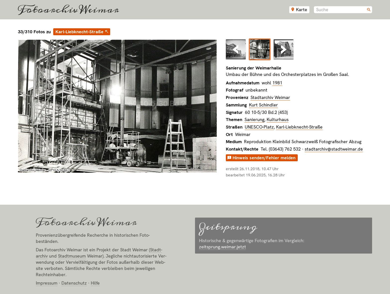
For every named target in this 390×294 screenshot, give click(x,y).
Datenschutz (74, 283)
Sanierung (254, 119)
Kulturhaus (278, 119)
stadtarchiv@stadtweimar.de (334, 149)
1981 (277, 83)
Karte (301, 9)
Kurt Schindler (263, 105)
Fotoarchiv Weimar (68, 9)
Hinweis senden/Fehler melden (264, 158)
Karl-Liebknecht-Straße (79, 31)
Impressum (46, 283)
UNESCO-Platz (259, 127)
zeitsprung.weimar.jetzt (222, 247)
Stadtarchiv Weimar (270, 97)
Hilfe (95, 283)
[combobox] (343, 9)
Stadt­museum (72, 256)
